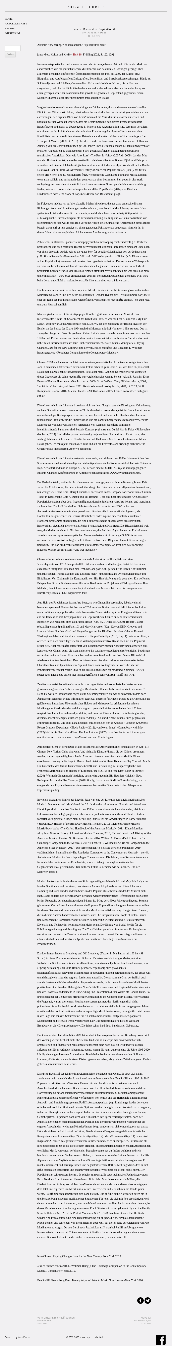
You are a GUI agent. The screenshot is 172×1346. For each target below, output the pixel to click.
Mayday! (142, 1320)
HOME (8, 18)
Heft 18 (77, 54)
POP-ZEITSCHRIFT (86, 7)
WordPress (24, 1337)
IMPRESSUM (12, 33)
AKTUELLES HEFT (16, 23)
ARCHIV (10, 28)
